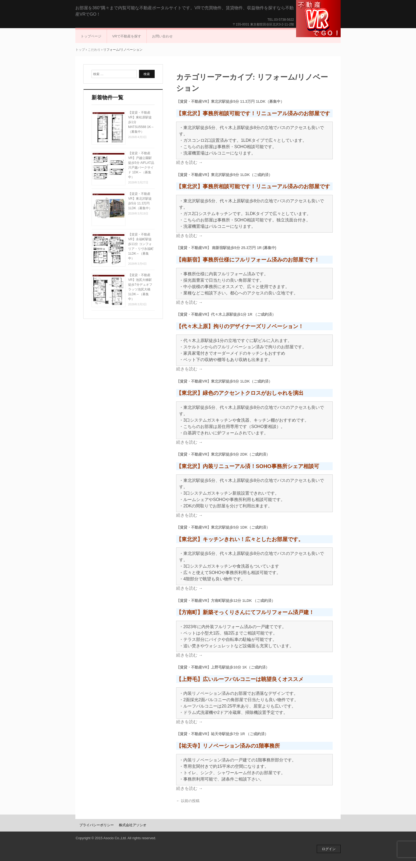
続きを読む (189, 162)
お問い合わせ (162, 36)
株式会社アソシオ (132, 825)
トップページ (91, 36)
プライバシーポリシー (96, 825)
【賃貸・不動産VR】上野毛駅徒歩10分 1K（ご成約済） (222, 667)
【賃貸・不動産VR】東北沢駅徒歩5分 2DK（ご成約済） (223, 454)
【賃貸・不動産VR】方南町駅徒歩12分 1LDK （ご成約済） (225, 600)
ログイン (329, 849)
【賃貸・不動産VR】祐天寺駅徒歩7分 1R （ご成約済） (222, 734)
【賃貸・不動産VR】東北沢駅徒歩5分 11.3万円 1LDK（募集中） (230, 101)
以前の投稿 (188, 801)
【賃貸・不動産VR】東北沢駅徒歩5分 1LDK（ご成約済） (224, 175)
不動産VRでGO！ (318, 18)
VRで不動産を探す (126, 36)
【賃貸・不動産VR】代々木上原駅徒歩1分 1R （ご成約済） (226, 314)
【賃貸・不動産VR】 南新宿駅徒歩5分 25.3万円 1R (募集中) (226, 248)
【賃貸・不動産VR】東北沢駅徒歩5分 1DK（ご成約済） (223, 527)
